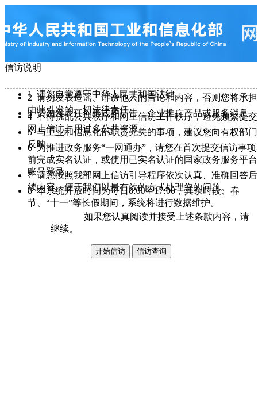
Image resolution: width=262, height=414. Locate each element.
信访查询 (152, 251)
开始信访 (110, 251)
